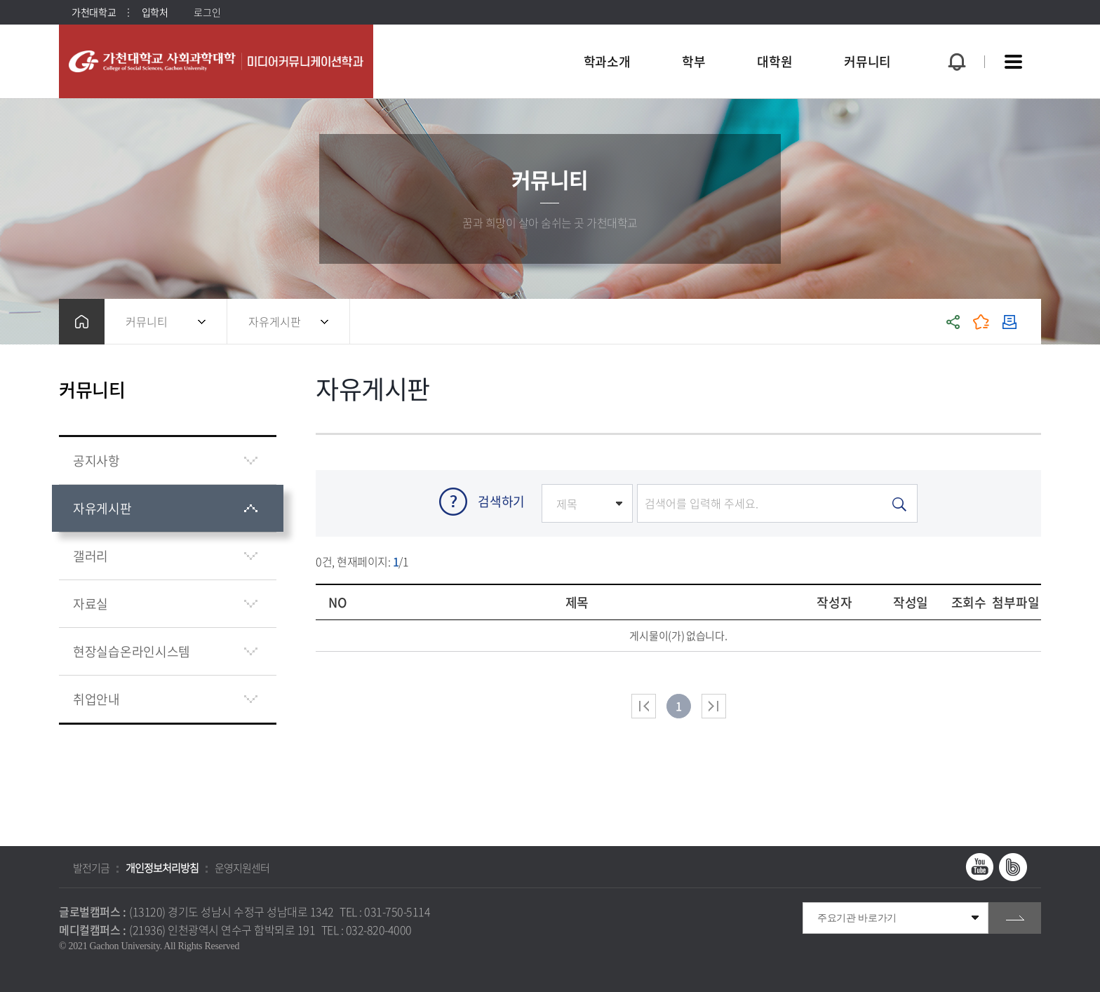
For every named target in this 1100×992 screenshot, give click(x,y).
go (1014, 918)
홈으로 (82, 321)
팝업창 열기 (955, 36)
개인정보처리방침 (162, 868)
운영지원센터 (242, 868)
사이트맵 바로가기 (1013, 61)
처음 (643, 706)
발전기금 (91, 868)
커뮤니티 (147, 321)
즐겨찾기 (981, 321)
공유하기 (953, 321)
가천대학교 (94, 12)
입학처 (155, 12)
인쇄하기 (1009, 321)
